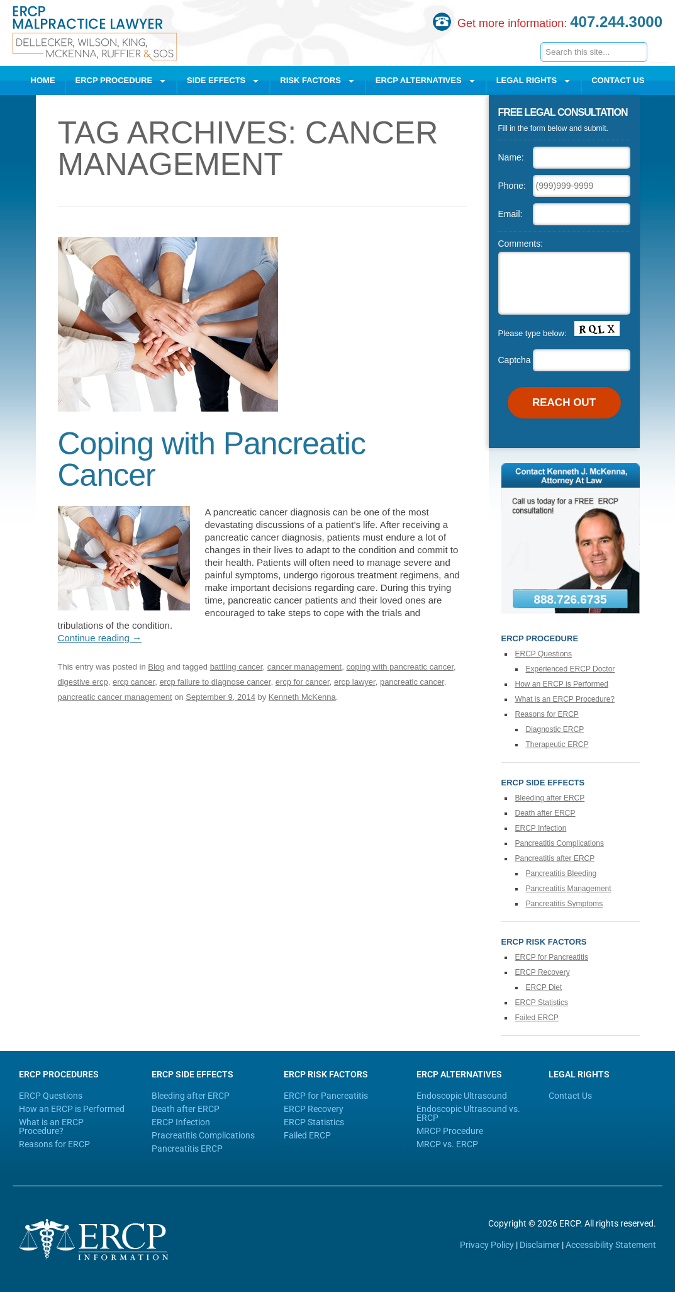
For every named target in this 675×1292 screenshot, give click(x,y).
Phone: (512, 186)
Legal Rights (534, 80)
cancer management (304, 666)
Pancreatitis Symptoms (564, 903)
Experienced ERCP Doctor (570, 669)
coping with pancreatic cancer (400, 666)
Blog (156, 666)
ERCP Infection (541, 828)
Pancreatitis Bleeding (561, 873)
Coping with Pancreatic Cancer (211, 459)
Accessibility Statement (611, 1245)
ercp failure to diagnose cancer (215, 682)
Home (43, 80)
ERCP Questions (543, 653)
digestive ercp (83, 682)
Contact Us (617, 80)
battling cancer (236, 666)
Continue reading (100, 637)
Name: (511, 157)
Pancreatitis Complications (559, 843)
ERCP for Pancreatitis (552, 957)
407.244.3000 (616, 21)
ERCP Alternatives (426, 80)
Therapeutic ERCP (557, 744)
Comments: (521, 244)
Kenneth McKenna (302, 697)
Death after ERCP (545, 813)
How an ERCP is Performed (562, 684)
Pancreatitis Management (568, 888)
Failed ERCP (537, 1017)
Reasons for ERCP (547, 714)
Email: (510, 214)
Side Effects (223, 80)
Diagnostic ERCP (555, 729)
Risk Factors (317, 80)
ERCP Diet (544, 987)
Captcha (514, 360)
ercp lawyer (355, 682)
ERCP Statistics (541, 1002)
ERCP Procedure (121, 80)
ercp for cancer (303, 682)
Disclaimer (540, 1245)
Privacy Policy (487, 1245)
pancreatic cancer (412, 682)
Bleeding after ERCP (550, 798)
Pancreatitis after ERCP (555, 858)
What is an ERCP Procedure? (565, 699)
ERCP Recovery (542, 972)
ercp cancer (134, 682)
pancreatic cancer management (115, 697)
